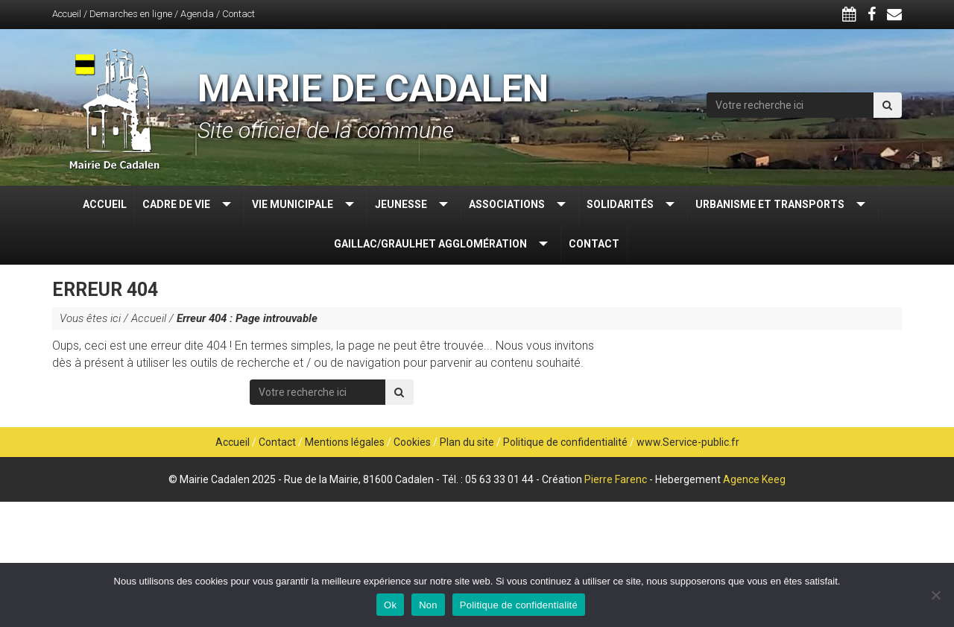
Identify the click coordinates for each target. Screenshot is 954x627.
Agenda (197, 13)
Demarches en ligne (130, 13)
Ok (390, 605)
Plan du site (467, 442)
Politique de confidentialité (565, 442)
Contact (238, 13)
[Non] (935, 594)
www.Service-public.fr (687, 442)
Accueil (66, 13)
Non (428, 605)
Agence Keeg (754, 479)
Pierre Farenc (615, 479)
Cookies (412, 442)
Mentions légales (345, 442)
